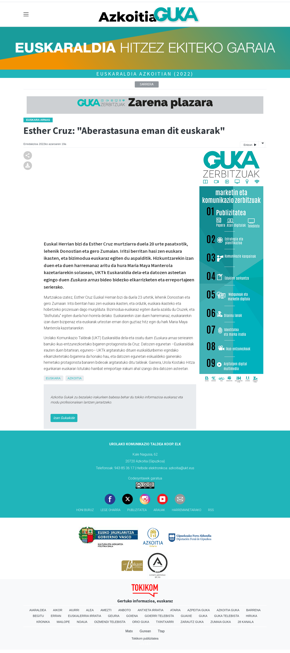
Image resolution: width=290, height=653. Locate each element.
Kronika (43, 622)
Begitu (38, 616)
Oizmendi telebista (110, 622)
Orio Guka (140, 622)
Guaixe (186, 616)
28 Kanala (246, 622)
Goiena (132, 616)
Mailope (63, 622)
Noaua (82, 622)
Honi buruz (85, 510)
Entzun (250, 144)
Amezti (105, 610)
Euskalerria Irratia (84, 616)
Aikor (57, 610)
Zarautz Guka (192, 622)
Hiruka (251, 616)
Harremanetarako (186, 510)
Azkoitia (75, 378)
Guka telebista (226, 616)
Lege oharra (110, 510)
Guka (203, 616)
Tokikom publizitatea (145, 638)
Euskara (53, 378)
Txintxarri (165, 622)
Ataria (175, 610)
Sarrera (147, 84)
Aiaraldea (37, 610)
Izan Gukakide (64, 418)
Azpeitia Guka (198, 610)
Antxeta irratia (151, 610)
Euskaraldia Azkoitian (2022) (145, 73)
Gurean (145, 631)
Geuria (113, 616)
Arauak (159, 510)
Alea (90, 610)
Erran (56, 616)
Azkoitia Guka (228, 610)
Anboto (124, 610)
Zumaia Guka (220, 622)
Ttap (161, 631)
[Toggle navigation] (26, 14)
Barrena (253, 610)
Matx (129, 631)
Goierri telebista (159, 616)
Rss (211, 510)
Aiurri (74, 610)
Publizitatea (137, 510)
